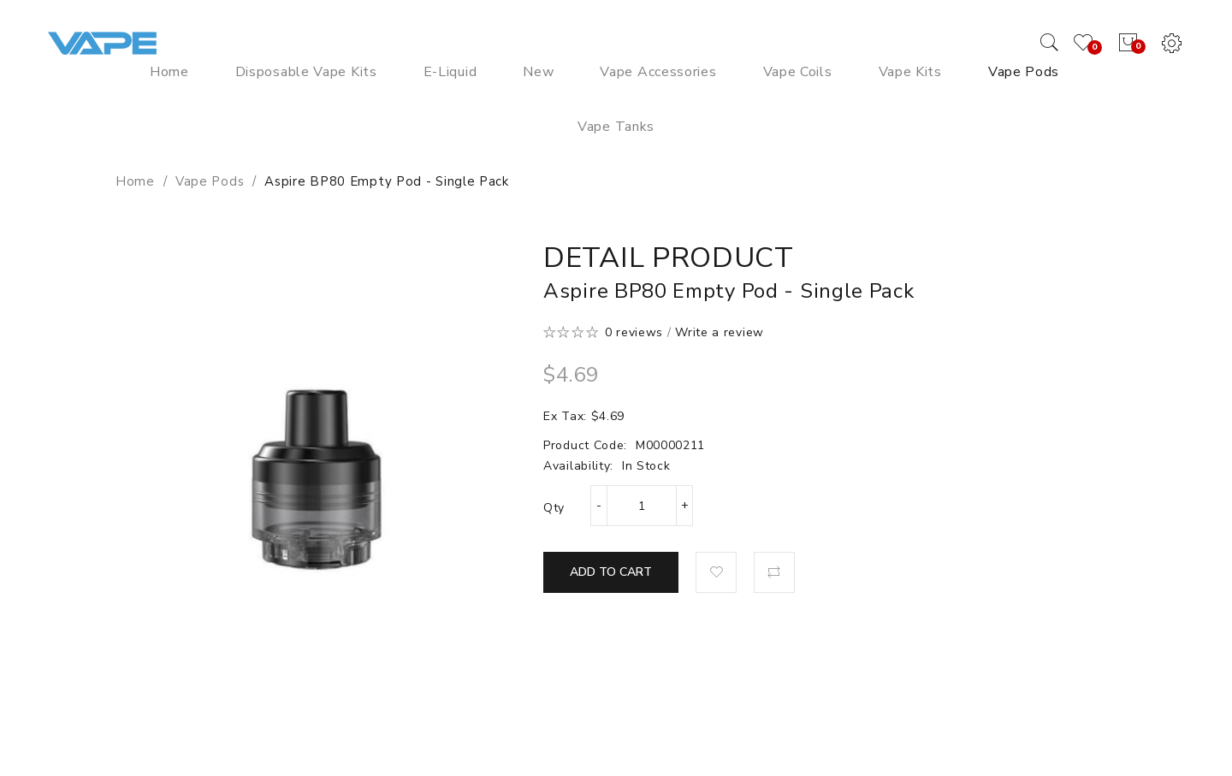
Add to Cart (611, 572)
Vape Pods (209, 181)
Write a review (719, 332)
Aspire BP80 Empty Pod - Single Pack (386, 181)
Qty (554, 508)
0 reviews (634, 332)
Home (135, 181)
